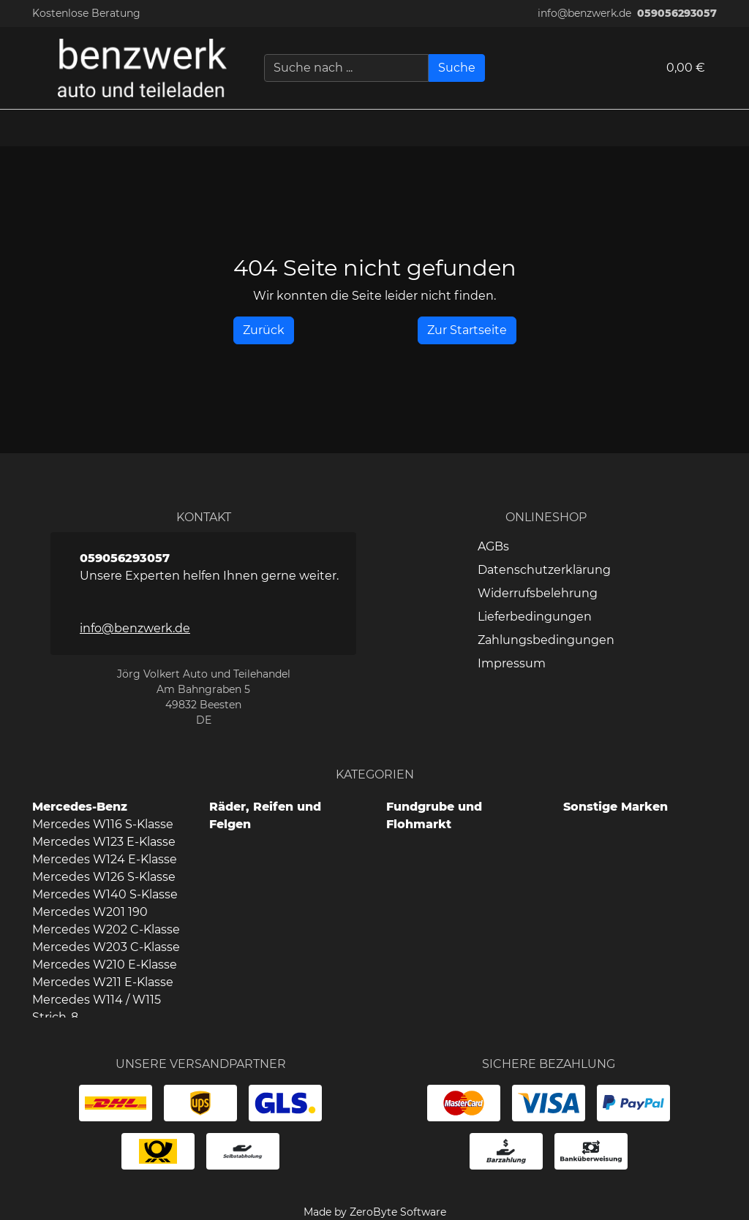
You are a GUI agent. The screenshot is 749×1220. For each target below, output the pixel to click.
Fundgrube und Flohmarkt (434, 815)
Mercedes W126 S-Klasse (104, 877)
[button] (730, 128)
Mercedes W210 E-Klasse (104, 964)
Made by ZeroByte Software (375, 1212)
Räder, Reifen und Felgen (265, 815)
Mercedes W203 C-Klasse (106, 947)
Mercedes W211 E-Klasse (102, 982)
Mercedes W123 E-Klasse (104, 842)
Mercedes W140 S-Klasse (105, 894)
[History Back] (263, 330)
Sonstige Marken (615, 807)
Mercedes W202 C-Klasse (106, 929)
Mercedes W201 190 (90, 912)
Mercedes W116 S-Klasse (102, 824)
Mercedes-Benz (79, 807)
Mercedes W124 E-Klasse (104, 859)
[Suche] (457, 68)
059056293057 (677, 13)
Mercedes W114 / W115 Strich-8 (96, 1008)
